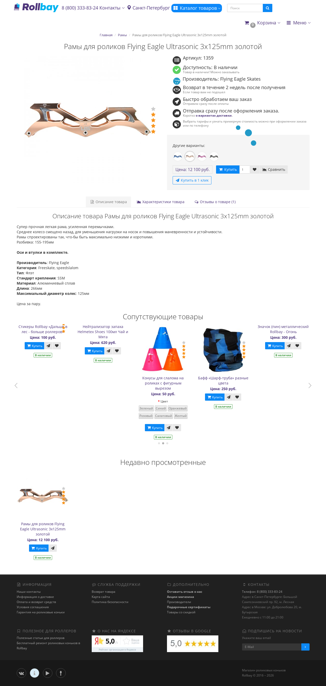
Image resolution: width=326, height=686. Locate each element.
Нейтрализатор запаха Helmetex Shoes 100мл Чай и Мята (104, 331)
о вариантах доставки (214, 115)
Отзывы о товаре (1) (215, 201)
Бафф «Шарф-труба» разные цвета (225, 380)
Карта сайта (101, 597)
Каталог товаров (197, 8)
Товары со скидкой (181, 612)
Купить (36, 346)
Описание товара (108, 201)
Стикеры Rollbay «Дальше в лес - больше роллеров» (44, 329)
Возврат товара (103, 591)
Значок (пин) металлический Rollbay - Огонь (285, 329)
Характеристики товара (160, 201)
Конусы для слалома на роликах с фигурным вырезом (164, 383)
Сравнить (273, 169)
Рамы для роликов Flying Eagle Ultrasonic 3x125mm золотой (43, 529)
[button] (262, 23)
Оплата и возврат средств (36, 602)
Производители (179, 602)
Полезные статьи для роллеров (40, 638)
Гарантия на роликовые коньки (41, 612)
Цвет (166, 401)
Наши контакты (29, 591)
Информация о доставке (35, 597)
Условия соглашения (33, 607)
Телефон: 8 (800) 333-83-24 (262, 591)
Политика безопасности (110, 602)
